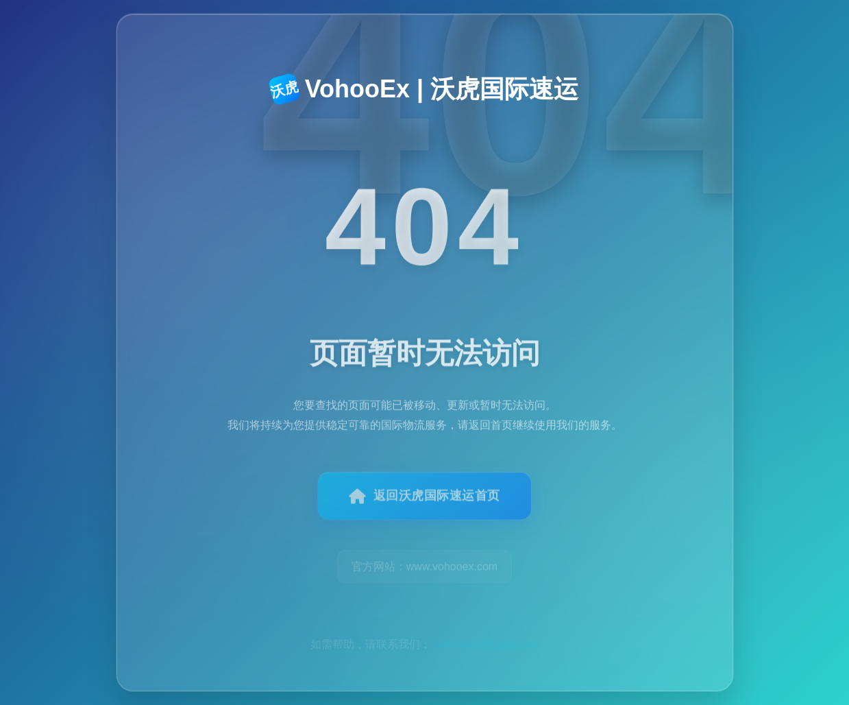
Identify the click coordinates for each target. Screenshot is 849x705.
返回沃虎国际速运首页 (424, 502)
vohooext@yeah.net (486, 627)
